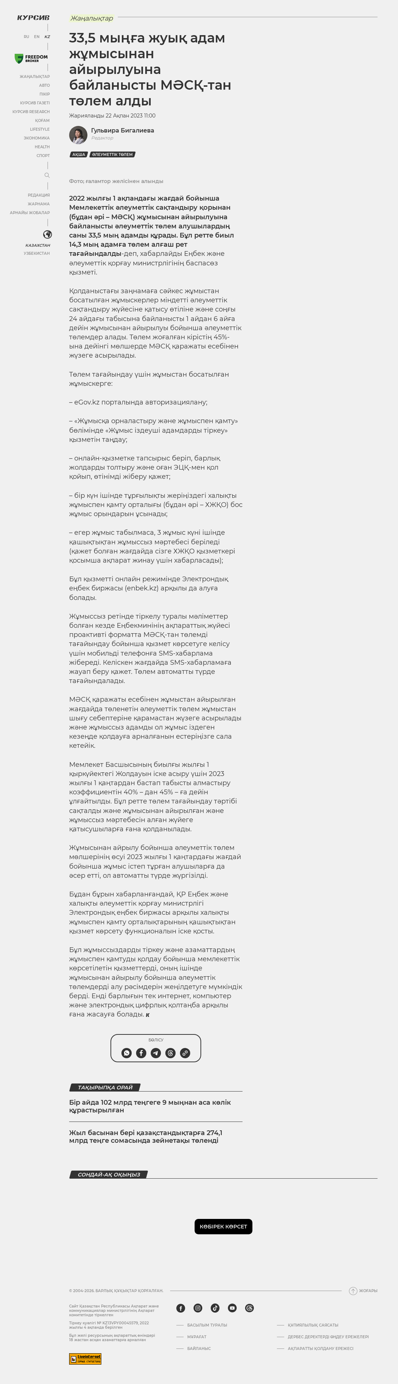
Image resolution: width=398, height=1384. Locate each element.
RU (26, 36)
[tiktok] (215, 1308)
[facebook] (180, 1308)
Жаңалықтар (34, 76)
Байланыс (199, 1349)
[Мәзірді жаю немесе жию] (46, 175)
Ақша (78, 154)
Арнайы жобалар (29, 212)
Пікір (44, 94)
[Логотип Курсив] (32, 17)
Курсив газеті (34, 102)
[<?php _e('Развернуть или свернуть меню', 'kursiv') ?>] (47, 234)
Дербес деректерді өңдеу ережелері (328, 1337)
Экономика (36, 137)
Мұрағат (196, 1337)
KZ (46, 36)
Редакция (38, 195)
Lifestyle (39, 129)
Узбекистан (36, 252)
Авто (44, 85)
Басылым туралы (207, 1325)
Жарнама (38, 203)
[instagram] (198, 1308)
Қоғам (42, 120)
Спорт (42, 155)
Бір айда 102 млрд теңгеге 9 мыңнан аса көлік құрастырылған (150, 1106)
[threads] (249, 1308)
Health (41, 146)
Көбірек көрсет (223, 1226)
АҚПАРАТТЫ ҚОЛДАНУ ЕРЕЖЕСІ (320, 1349)
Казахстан (37, 244)
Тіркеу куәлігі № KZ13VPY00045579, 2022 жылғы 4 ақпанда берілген (109, 1325)
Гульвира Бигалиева (122, 130)
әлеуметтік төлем (112, 154)
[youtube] (232, 1308)
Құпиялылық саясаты (313, 1325)
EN (37, 36)
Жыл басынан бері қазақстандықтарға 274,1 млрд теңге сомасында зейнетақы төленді (145, 1137)
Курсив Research (30, 111)
